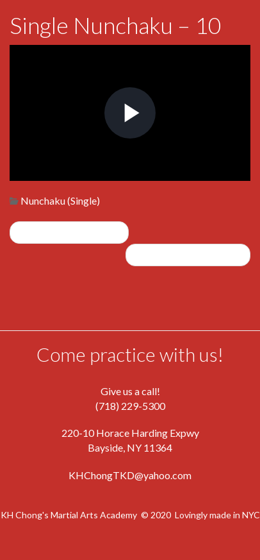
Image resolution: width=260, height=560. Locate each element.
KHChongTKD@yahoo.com (130, 475)
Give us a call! (130, 391)
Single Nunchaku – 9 (69, 232)
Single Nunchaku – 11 (188, 254)
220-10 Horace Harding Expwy (130, 433)
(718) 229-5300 (130, 406)
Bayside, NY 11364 (130, 447)
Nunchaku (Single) (60, 200)
